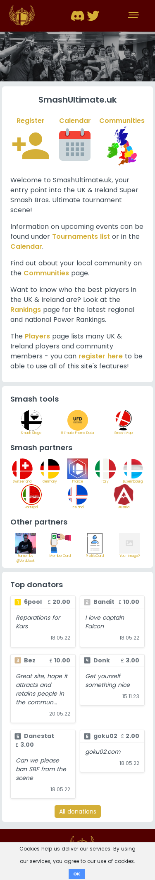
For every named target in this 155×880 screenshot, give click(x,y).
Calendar (26, 246)
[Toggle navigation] (134, 16)
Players (37, 336)
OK (76, 873)
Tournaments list (81, 236)
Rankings (25, 309)
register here (101, 356)
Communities (46, 273)
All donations (77, 811)
